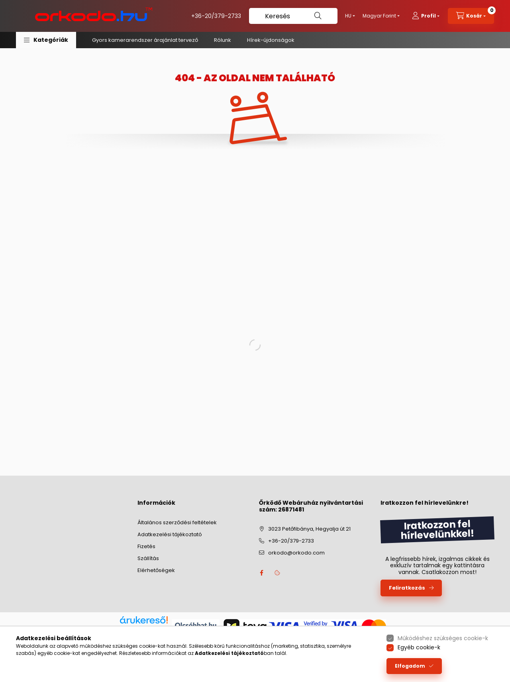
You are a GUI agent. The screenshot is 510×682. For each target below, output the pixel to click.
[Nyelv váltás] (348, 16)
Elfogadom (410, 665)
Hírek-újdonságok (270, 40)
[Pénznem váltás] (379, 16)
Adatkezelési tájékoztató (169, 534)
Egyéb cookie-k (419, 647)
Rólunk (222, 40)
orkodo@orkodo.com (296, 553)
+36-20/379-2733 (216, 16)
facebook (261, 573)
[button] (46, 40)
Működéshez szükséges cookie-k (443, 638)
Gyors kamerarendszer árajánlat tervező (145, 40)
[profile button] (426, 16)
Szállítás (148, 558)
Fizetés (146, 546)
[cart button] (471, 16)
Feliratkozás (407, 588)
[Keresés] (293, 16)
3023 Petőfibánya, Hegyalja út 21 (309, 529)
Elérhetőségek (156, 570)
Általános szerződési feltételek (177, 522)
